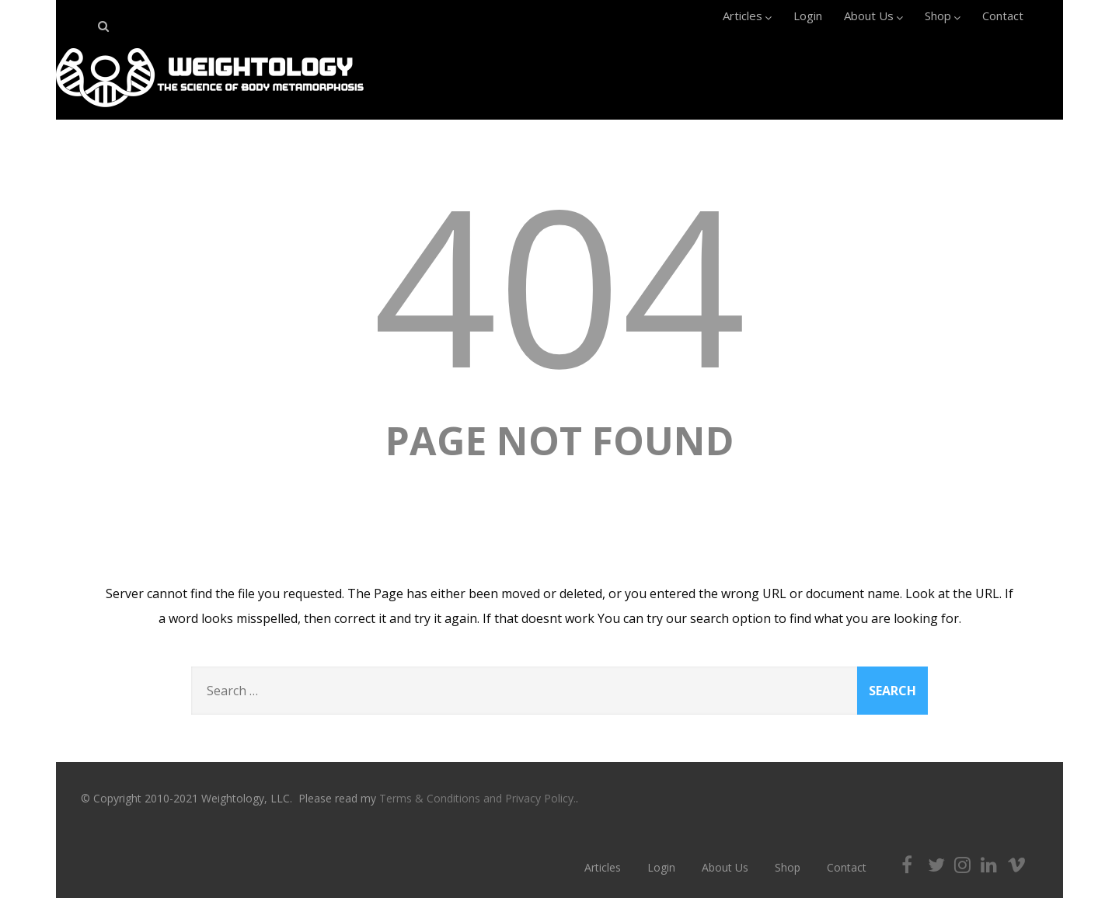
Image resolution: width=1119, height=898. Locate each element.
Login (807, 15)
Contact (1002, 15)
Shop (942, 15)
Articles (747, 15)
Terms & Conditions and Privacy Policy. (477, 798)
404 (559, 283)
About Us (873, 15)
